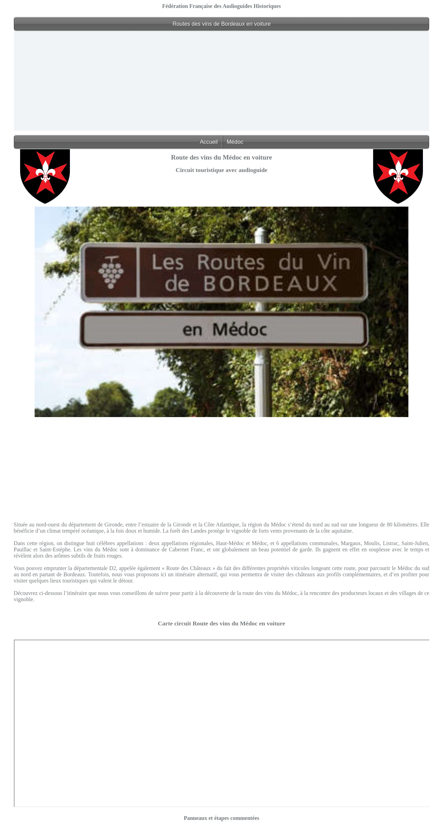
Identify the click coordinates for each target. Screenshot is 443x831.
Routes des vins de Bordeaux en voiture (221, 24)
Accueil (209, 142)
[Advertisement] (221, 82)
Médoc (235, 142)
